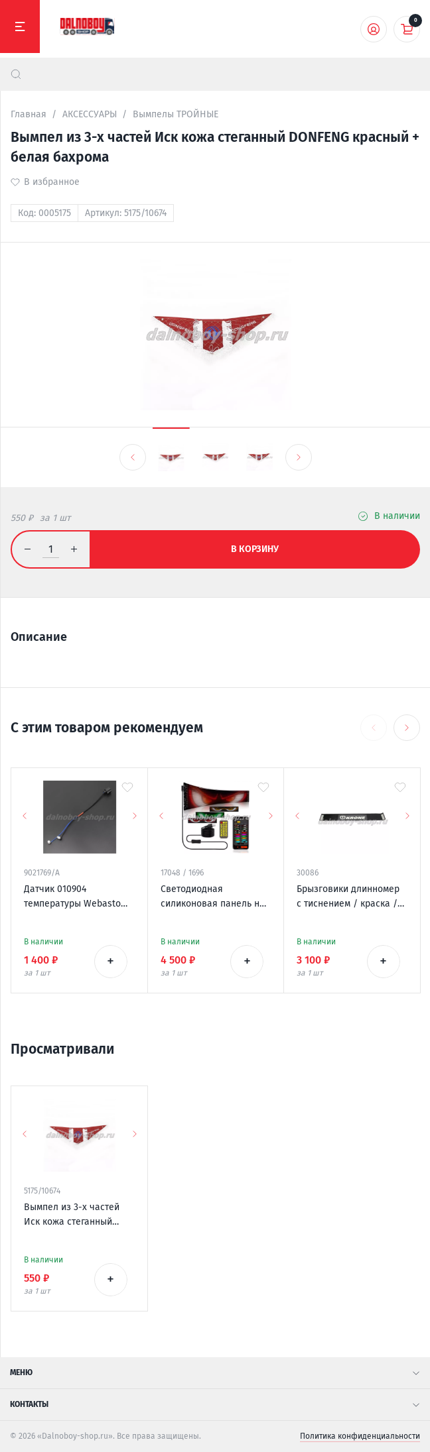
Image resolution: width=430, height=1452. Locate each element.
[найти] (16, 74)
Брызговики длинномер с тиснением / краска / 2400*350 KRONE (348, 897)
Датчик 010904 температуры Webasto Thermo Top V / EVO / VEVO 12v (72, 897)
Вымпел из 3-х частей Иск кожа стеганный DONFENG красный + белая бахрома (71, 1215)
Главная (28, 114)
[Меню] (20, 26)
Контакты (215, 1404)
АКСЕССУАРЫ (89, 114)
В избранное (52, 182)
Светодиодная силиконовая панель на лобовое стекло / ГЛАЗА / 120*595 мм (213, 897)
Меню (215, 1372)
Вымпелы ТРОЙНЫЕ (175, 114)
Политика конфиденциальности (360, 1436)
